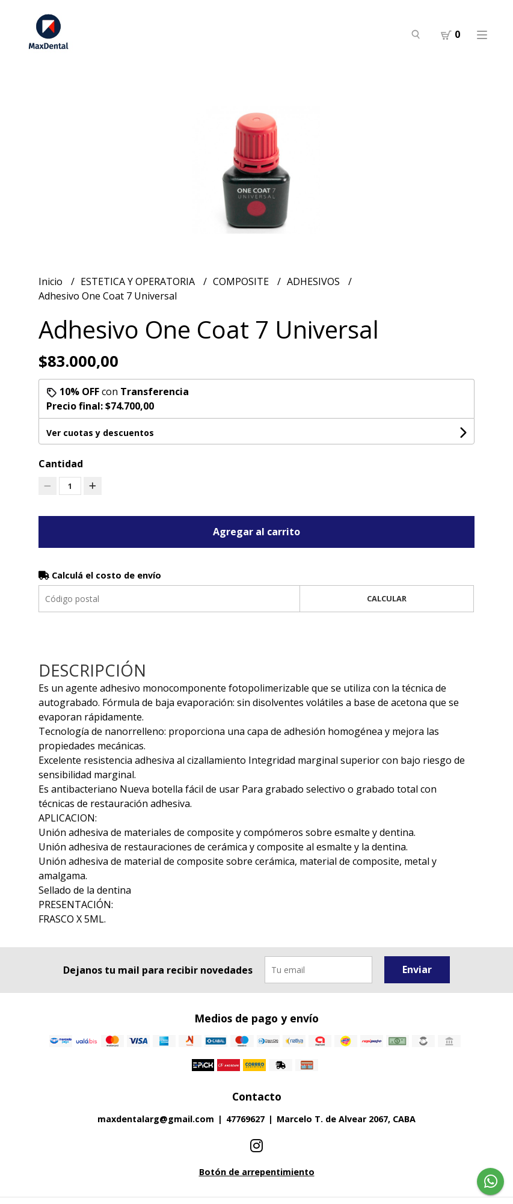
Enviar (417, 969)
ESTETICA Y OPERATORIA (139, 281)
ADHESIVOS (314, 281)
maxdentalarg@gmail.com (155, 1119)
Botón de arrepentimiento (257, 1172)
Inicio (51, 281)
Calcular (387, 598)
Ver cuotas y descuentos (100, 432)
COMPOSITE (242, 281)
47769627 (245, 1119)
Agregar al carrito (256, 531)
